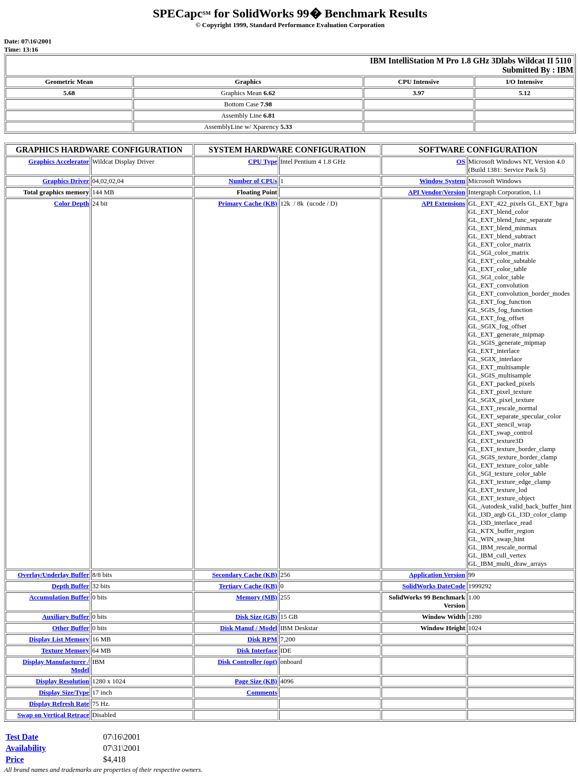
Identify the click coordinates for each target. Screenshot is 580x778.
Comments (262, 692)
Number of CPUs (253, 181)
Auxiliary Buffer (65, 616)
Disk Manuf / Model (248, 628)
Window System (442, 181)
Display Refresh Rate (59, 703)
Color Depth (72, 203)
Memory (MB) (256, 597)
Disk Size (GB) (256, 616)
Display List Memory (59, 639)
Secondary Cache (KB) (244, 575)
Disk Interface (257, 650)
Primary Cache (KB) (247, 203)
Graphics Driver (65, 181)
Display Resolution (62, 681)
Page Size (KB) (256, 681)
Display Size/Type (64, 692)
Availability (26, 748)
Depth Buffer (70, 586)
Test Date (22, 736)
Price (15, 759)
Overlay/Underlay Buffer (54, 575)
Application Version (437, 575)
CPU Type (262, 161)
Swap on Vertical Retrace (53, 715)
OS (460, 161)
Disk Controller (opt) (247, 661)
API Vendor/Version (436, 192)
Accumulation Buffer (59, 597)
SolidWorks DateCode (433, 586)
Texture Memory (65, 650)
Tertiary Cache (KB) (248, 586)
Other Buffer (70, 628)
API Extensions (443, 203)
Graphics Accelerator (59, 161)
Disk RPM (262, 639)
